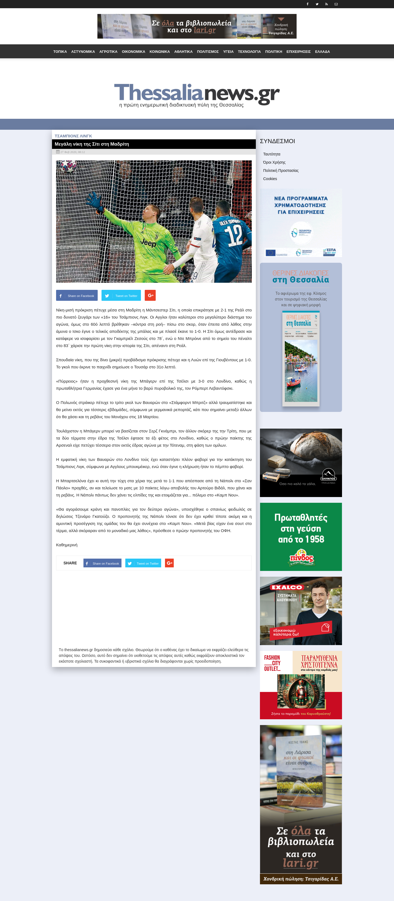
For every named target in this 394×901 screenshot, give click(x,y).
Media (219, 66)
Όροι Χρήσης (274, 162)
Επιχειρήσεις (298, 52)
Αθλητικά (183, 52)
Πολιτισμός (208, 52)
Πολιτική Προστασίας (281, 170)
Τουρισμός (151, 66)
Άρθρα (202, 66)
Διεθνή (60, 66)
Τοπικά (60, 52)
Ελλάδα (322, 52)
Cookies (270, 179)
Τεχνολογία (249, 52)
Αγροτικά (108, 52)
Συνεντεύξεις (179, 66)
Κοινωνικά (160, 52)
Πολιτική (273, 52)
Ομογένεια (101, 66)
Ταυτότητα (271, 154)
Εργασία (79, 66)
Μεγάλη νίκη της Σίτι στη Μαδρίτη (92, 144)
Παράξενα (126, 66)
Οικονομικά (133, 52)
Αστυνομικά (83, 52)
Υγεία (228, 52)
